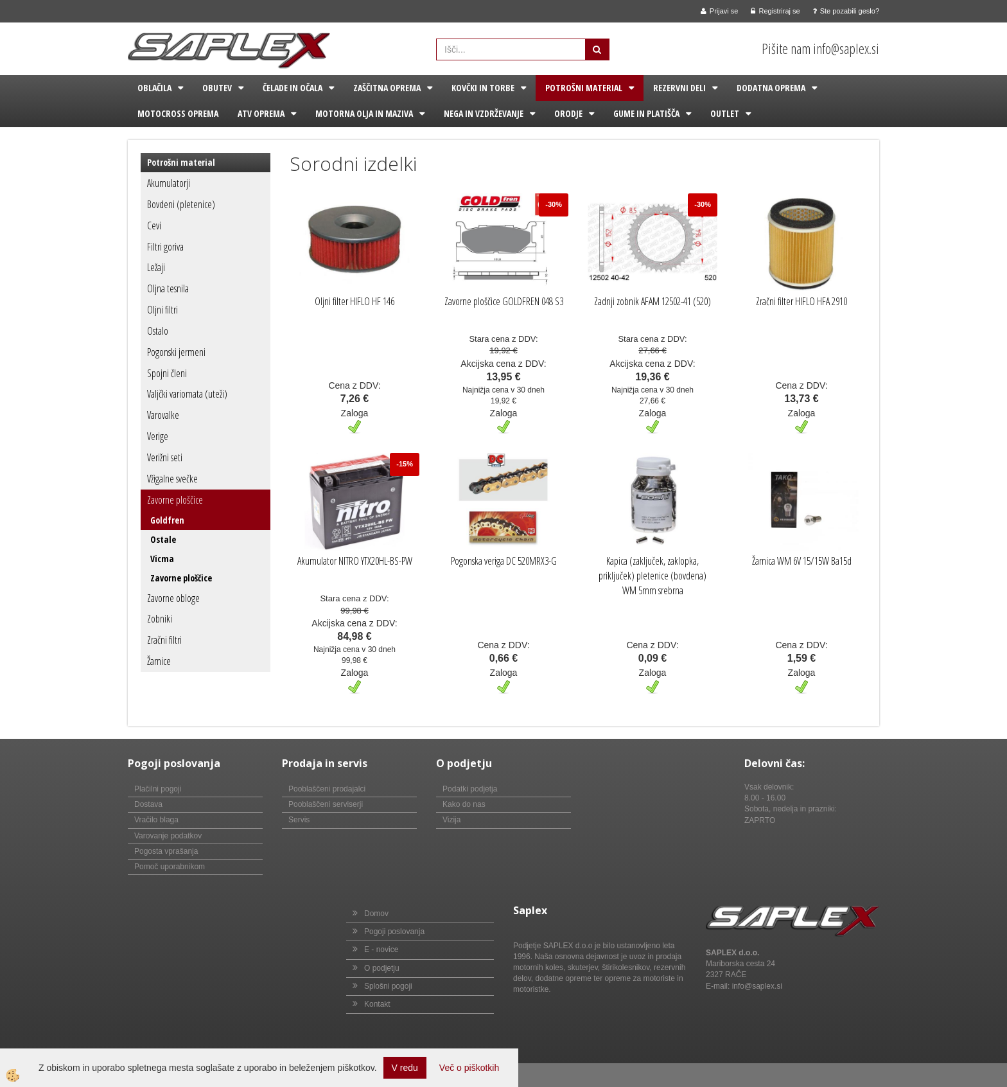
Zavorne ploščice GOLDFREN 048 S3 (503, 301)
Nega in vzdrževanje (483, 113)
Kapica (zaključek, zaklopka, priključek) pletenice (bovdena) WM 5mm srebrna (652, 575)
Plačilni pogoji (157, 788)
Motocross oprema (177, 113)
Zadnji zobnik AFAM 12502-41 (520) (652, 301)
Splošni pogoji (388, 986)
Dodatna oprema (771, 88)
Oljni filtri (162, 310)
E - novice (381, 949)
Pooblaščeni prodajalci (326, 788)
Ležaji (156, 267)
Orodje (568, 113)
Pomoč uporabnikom (169, 866)
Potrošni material (583, 88)
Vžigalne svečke (172, 479)
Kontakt (377, 1004)
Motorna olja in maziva (364, 113)
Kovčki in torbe (482, 88)
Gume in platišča (646, 113)
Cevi (154, 225)
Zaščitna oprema (387, 88)
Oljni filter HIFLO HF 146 (354, 301)
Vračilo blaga (156, 819)
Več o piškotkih (469, 1068)
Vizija (451, 819)
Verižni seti (164, 457)
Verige (157, 436)
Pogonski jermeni (176, 352)
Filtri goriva (165, 247)
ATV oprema (261, 113)
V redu (405, 1068)
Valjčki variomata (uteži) (187, 394)
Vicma (162, 558)
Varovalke (163, 415)
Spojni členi (167, 373)
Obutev (217, 88)
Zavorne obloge (173, 598)
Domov (376, 913)
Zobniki (159, 619)
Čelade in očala (292, 88)
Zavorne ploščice (175, 500)
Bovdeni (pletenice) (181, 204)
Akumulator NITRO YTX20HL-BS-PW (354, 561)
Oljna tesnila (168, 288)
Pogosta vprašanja (166, 851)
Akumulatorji (168, 183)
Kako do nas (464, 804)
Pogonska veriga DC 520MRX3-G (504, 561)
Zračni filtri (164, 640)
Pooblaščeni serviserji (325, 804)
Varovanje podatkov (168, 835)
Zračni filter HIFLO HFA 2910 (801, 301)
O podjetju (381, 968)
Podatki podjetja (469, 788)
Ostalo (157, 331)
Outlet (724, 113)
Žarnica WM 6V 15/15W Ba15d (802, 561)
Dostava (148, 804)
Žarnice (159, 661)
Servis (299, 819)
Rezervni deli (679, 88)
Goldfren (167, 520)
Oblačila (154, 88)
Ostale (163, 539)
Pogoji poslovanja (394, 931)
